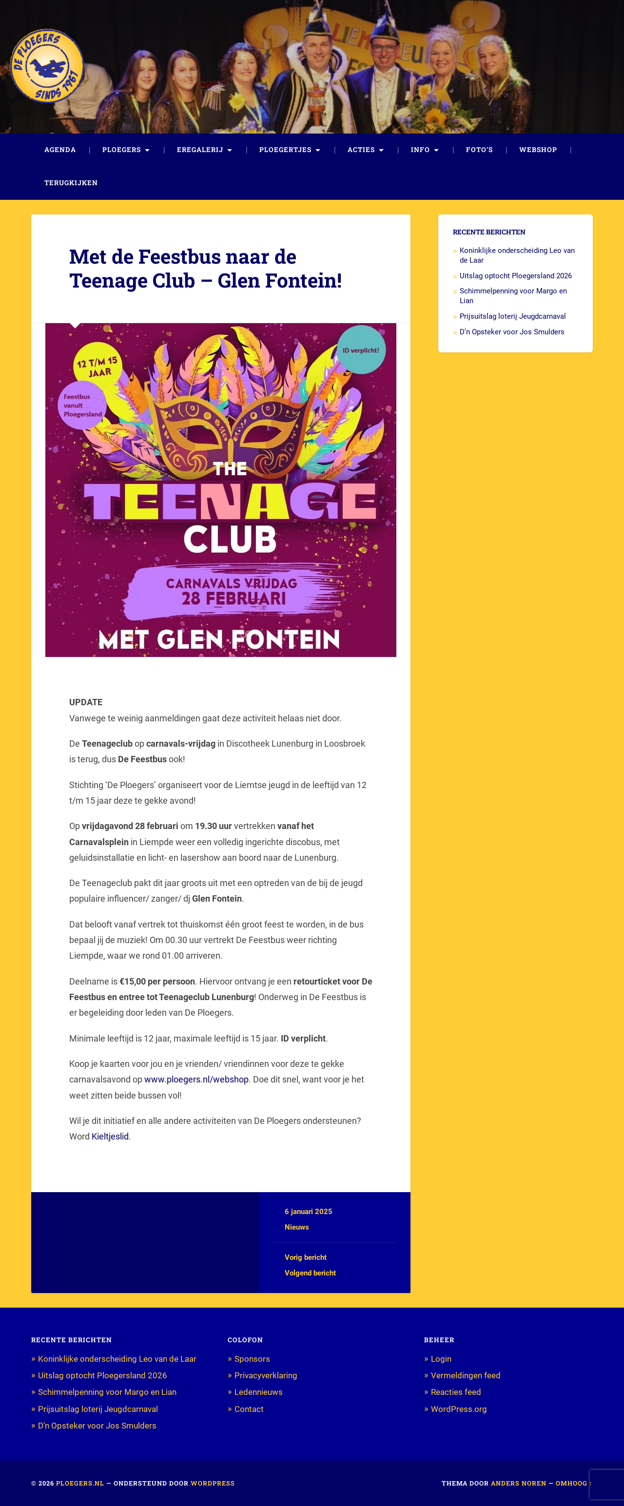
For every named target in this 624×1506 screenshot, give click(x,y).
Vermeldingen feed (466, 1375)
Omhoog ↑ (574, 1483)
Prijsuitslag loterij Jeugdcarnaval (513, 316)
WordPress (213, 1483)
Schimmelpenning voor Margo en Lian (107, 1392)
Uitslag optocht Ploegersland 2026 (516, 275)
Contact (249, 1409)
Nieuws (297, 1227)
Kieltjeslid (110, 1136)
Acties (361, 149)
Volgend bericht (310, 1273)
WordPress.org (459, 1409)
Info (420, 149)
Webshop (538, 149)
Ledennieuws (258, 1392)
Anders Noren (518, 1483)
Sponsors (252, 1359)
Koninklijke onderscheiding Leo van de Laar (117, 1359)
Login (441, 1359)
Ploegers (121, 149)
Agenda (60, 149)
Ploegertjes (285, 149)
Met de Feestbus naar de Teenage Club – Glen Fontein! (205, 268)
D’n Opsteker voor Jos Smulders (512, 332)
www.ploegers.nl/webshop (196, 1079)
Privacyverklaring (265, 1375)
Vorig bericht (306, 1257)
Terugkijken (71, 182)
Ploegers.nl (80, 1483)
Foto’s (479, 149)
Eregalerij (200, 149)
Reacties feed (456, 1392)
